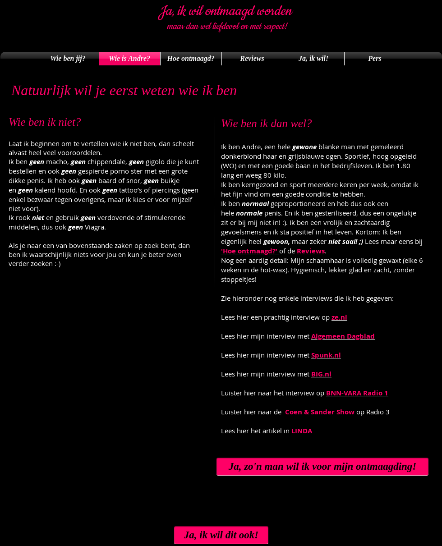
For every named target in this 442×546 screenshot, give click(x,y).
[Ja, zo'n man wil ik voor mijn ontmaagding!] (322, 467)
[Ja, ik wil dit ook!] (221, 535)
